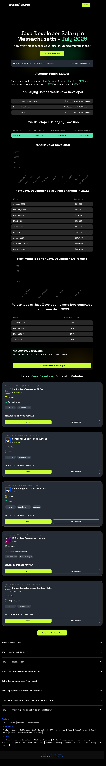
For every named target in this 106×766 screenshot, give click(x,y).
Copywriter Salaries (23, 740)
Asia (4, 722)
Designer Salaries (18, 742)
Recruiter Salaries (35, 742)
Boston (16, 135)
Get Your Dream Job (52, 54)
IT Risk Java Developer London (28, 538)
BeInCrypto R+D (58, 757)
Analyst (6, 730)
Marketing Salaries (42, 740)
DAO (34, 730)
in (60, 81)
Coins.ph (17, 442)
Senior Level (10, 408)
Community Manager (21, 730)
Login (86, 5)
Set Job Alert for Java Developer (52, 366)
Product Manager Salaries (64, 740)
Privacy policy (47, 754)
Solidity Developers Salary (85, 742)
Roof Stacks (18, 393)
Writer (12, 732)
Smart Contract (81, 730)
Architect (37, 507)
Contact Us (58, 754)
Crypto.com (18, 591)
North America (33, 722)
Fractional (25, 107)
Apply (28, 422)
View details (76, 422)
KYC (51, 730)
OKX (23, 112)
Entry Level (43, 730)
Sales (69, 730)
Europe (12, 722)
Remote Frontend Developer (29, 732)
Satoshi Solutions (29, 101)
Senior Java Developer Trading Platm (32, 587)
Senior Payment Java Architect (29, 488)
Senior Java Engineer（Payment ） (31, 438)
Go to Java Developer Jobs (52, 633)
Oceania (20, 722)
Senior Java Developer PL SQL (28, 389)
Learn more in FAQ (81, 63)
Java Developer (24, 408)
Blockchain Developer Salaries (58, 742)
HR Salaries (7, 740)
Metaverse (60, 730)
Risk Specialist (11, 557)
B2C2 (16, 541)
